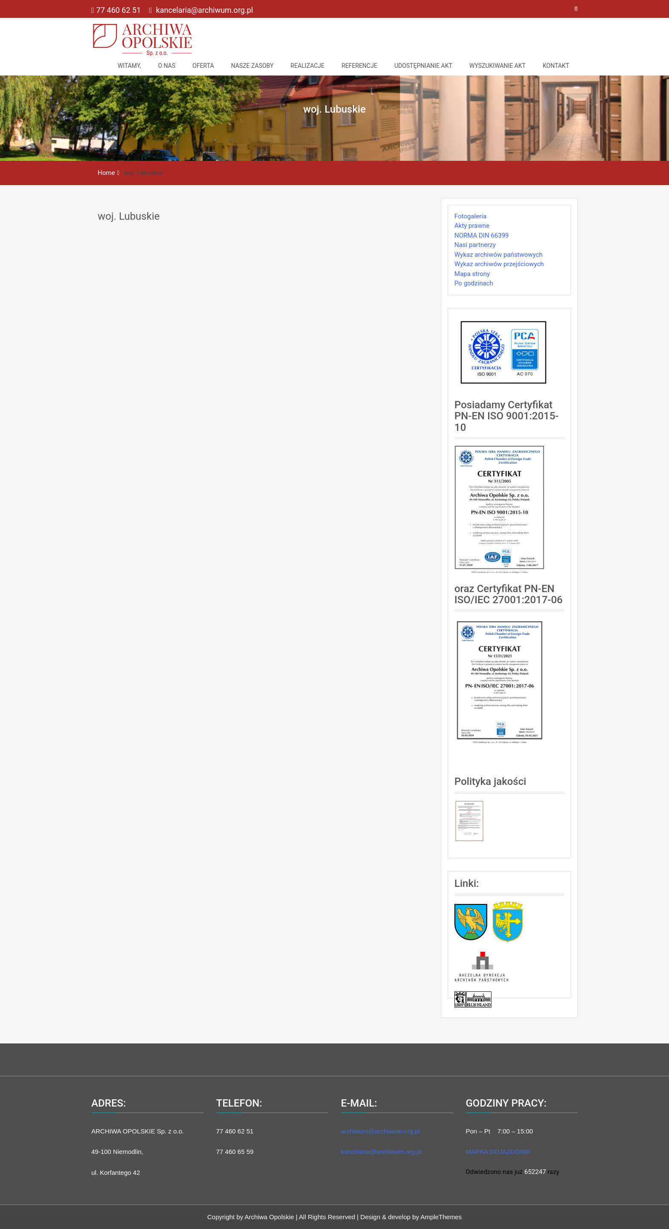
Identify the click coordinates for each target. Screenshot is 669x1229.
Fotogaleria (470, 216)
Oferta (203, 65)
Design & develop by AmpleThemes (411, 1216)
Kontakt (556, 65)
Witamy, (129, 65)
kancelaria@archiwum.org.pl (201, 10)
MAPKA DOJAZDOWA (498, 1151)
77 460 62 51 (117, 10)
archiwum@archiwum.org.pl (380, 1131)
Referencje (360, 65)
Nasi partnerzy (475, 245)
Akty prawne (471, 226)
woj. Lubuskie (129, 216)
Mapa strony (472, 274)
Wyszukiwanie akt (497, 65)
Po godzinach (473, 283)
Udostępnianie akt (423, 65)
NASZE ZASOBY (252, 65)
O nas (166, 65)
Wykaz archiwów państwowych (498, 255)
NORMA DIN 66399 (481, 235)
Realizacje (307, 65)
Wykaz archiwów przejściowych (499, 264)
